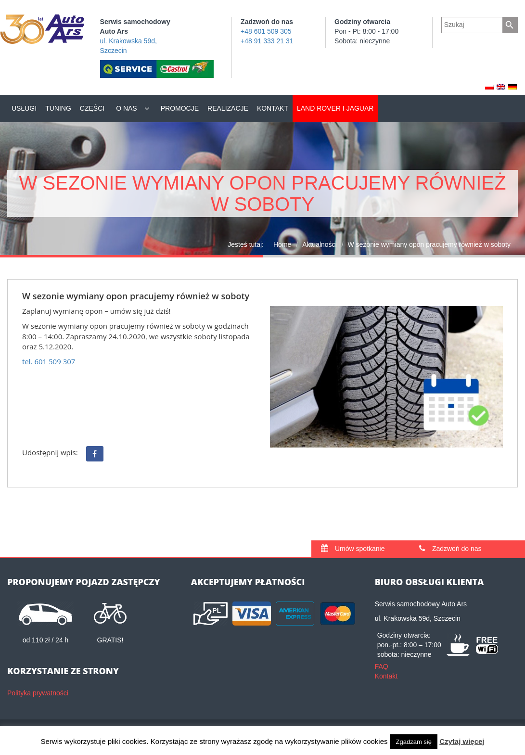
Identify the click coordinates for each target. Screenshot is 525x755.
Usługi (24, 108)
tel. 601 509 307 (48, 361)
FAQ (381, 666)
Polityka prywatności (37, 693)
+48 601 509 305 (266, 31)
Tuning (58, 108)
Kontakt (272, 108)
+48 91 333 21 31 (267, 41)
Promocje (180, 108)
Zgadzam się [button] (414, 741)
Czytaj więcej (461, 741)
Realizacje (227, 108)
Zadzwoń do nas (450, 548)
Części (92, 108)
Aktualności (319, 244)
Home (282, 244)
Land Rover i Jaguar (335, 108)
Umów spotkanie (352, 548)
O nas (126, 108)
